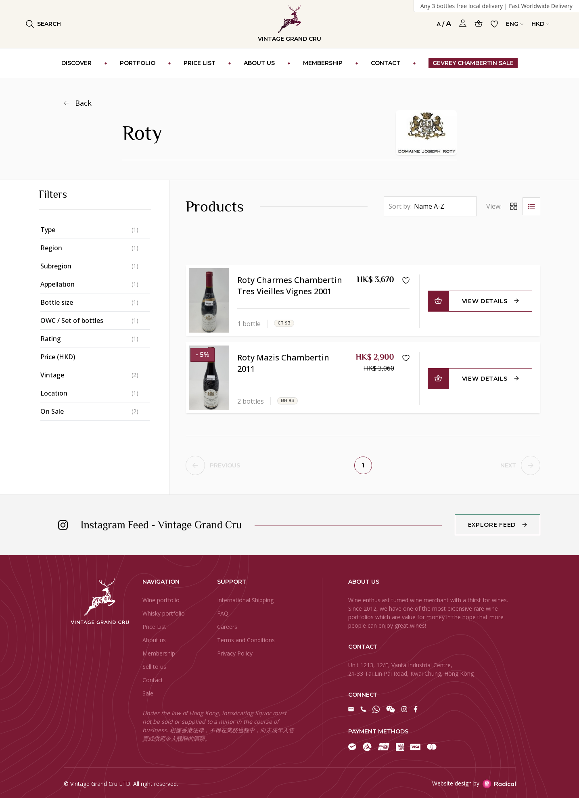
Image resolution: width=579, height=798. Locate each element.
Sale (147, 693)
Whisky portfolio (163, 613)
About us (154, 640)
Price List (154, 626)
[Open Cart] (478, 23)
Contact (152, 680)
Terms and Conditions (246, 640)
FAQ (222, 613)
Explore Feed (492, 524)
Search (43, 24)
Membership (158, 653)
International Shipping (245, 600)
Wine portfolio (161, 600)
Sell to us (154, 666)
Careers (227, 626)
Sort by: (400, 206)
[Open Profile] (462, 23)
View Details (485, 301)
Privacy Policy (235, 653)
